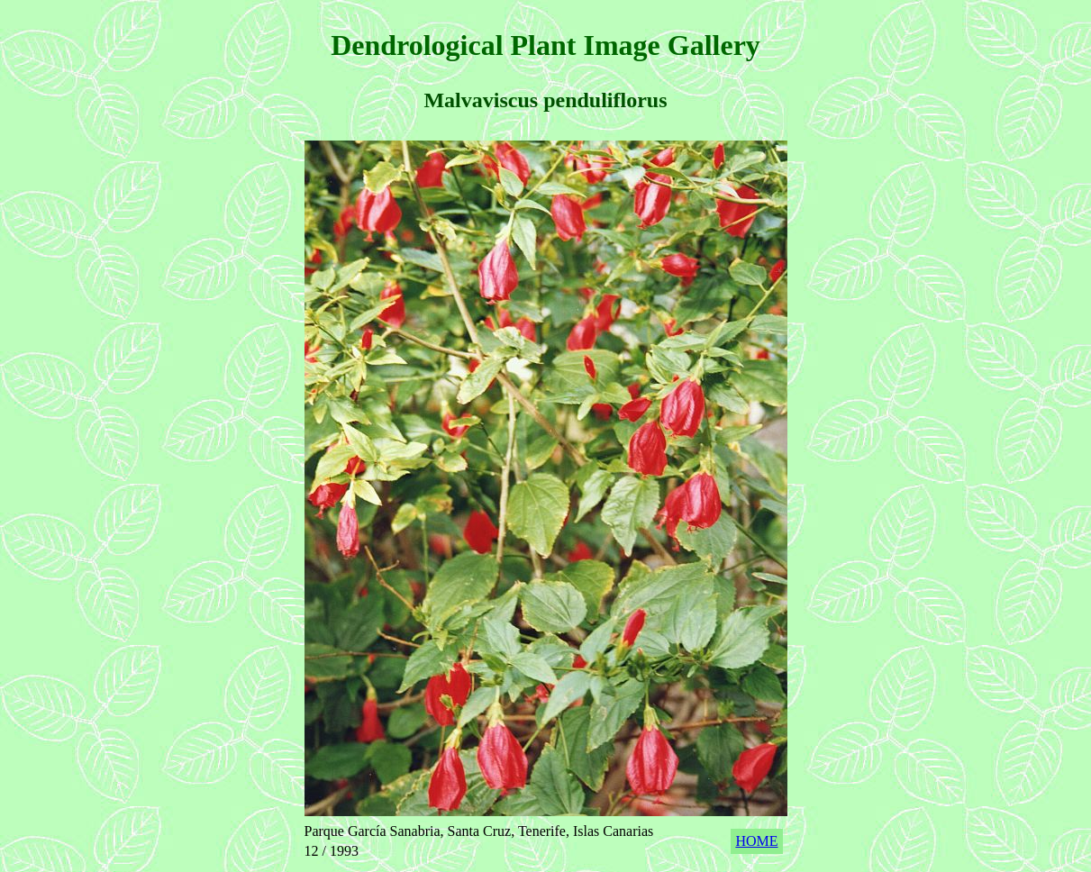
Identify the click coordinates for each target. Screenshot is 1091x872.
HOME (756, 841)
